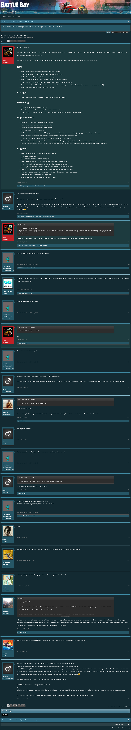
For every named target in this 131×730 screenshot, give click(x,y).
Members (13, 11)
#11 (128, 440)
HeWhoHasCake (30, 216)
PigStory (20, 293)
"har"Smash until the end (7, 267)
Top (125, 724)
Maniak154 (33, 186)
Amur (4, 442)
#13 (128, 490)
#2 (128, 213)
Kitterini (5, 207)
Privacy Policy (126, 727)
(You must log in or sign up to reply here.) (119, 706)
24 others (41, 186)
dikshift (33, 245)
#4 (128, 264)
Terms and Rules (116, 727)
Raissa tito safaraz (6, 564)
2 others (40, 245)
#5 (128, 289)
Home (121, 724)
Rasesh (19, 493)
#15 (128, 537)
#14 (128, 512)
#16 (128, 560)
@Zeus (19, 376)
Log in (127, 1)
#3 (128, 242)
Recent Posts (16, 16)
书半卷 (4, 539)
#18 (128, 629)
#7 (128, 339)
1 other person (45, 216)
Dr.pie (4, 653)
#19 (128, 651)
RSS (128, 724)
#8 (128, 362)
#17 (128, 586)
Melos (36, 216)
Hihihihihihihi (21, 268)
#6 (128, 313)
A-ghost (28, 186)
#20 (128, 699)
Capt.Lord (5, 611)
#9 (128, 387)
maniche (5, 588)
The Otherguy (21, 186)
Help (116, 724)
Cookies (108, 32)
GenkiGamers (7, 291)
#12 (128, 463)
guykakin (20, 632)
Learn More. (58, 27)
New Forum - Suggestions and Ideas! (120, 32)
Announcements (12, 37)
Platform (9, 5)
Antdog (19, 245)
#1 (128, 182)
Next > (23, 41)
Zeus (25, 37)
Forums (5, 11)
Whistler (5, 412)
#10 (128, 417)
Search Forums (6, 16)
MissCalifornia (28, 515)
